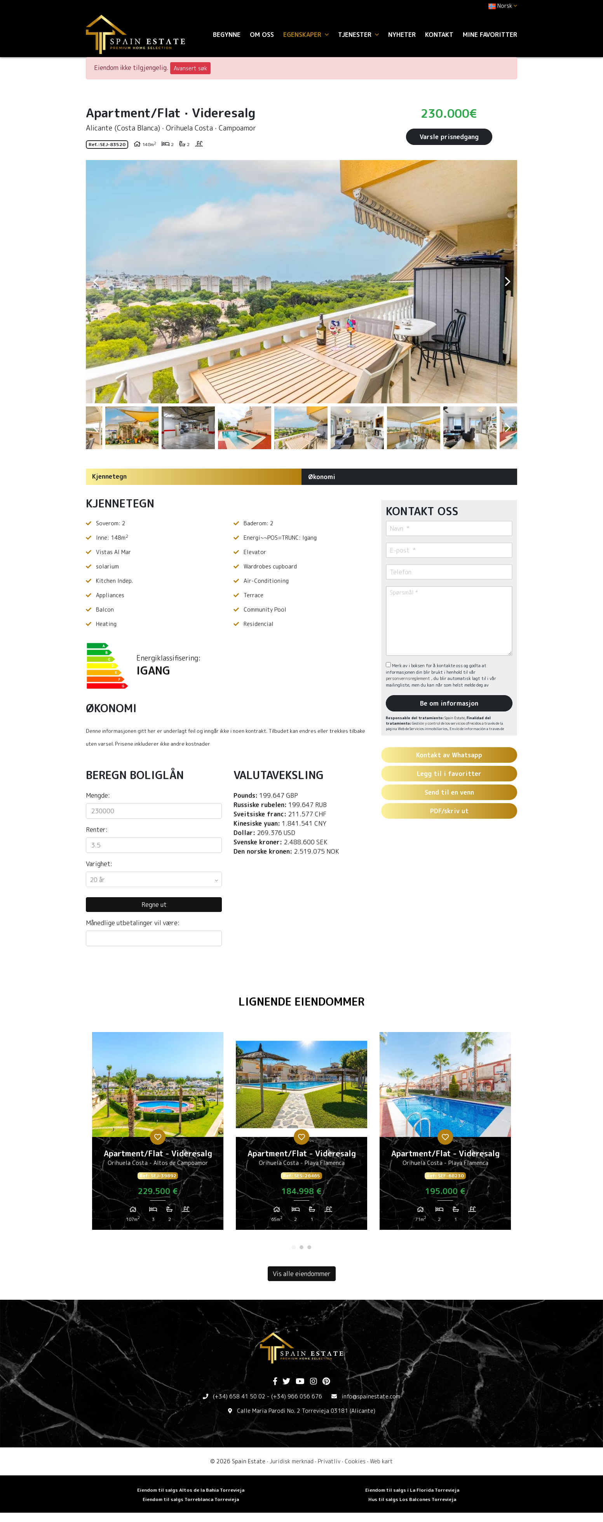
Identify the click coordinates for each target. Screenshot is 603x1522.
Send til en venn (449, 792)
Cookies (355, 1461)
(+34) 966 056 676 (296, 1396)
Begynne (227, 34)
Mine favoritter (490, 34)
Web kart (381, 1461)
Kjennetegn (109, 476)
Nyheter (402, 34)
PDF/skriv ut (449, 811)
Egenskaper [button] (306, 34)
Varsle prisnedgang (449, 136)
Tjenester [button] (358, 34)
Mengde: (98, 795)
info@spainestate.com (371, 1396)
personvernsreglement (408, 678)
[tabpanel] (158, 1134)
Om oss (262, 34)
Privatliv (329, 1461)
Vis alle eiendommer (302, 1273)
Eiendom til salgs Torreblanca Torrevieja (191, 1499)
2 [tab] (301, 1247)
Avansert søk (190, 68)
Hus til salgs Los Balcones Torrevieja (412, 1499)
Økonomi (321, 476)
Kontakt (439, 34)
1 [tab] (294, 1247)
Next (507, 281)
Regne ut (154, 904)
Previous (95, 281)
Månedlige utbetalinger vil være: (133, 923)
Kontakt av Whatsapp (449, 755)
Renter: (97, 829)
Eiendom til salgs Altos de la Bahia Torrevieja (190, 1490)
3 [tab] (309, 1247)
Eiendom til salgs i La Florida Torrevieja (412, 1490)
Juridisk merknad (292, 1461)
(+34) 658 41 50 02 (239, 1396)
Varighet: (99, 864)
